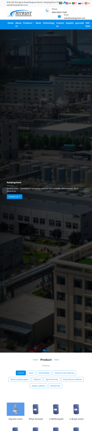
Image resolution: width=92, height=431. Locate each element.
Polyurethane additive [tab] (72, 379)
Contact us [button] (15, 196)
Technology (48, 23)
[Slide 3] (48, 350)
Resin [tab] (31, 373)
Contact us (60, 24)
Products (27, 23)
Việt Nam (88, 24)
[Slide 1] (44, 350)
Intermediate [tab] (44, 373)
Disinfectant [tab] (55, 386)
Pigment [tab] (37, 379)
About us (18, 24)
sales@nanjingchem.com (74, 18)
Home (11, 23)
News (38, 23)
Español (70, 23)
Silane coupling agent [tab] (19, 379)
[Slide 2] (46, 350)
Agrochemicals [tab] (52, 379)
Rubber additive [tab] (38, 386)
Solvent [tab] (21, 373)
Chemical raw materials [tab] (64, 373)
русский (79, 23)
